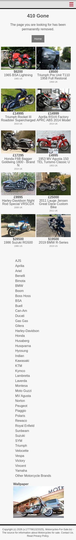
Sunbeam (22, 431)
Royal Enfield (24, 425)
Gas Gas (21, 321)
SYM (18, 440)
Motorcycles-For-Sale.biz (58, 529)
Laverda (21, 381)
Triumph (21, 445)
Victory (20, 460)
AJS (18, 260)
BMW (19, 285)
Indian (19, 356)
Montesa (21, 385)
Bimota (20, 281)
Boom (19, 291)
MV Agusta (23, 396)
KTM (18, 366)
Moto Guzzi (23, 391)
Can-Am (21, 310)
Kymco (20, 371)
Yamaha (21, 470)
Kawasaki (22, 360)
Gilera (19, 325)
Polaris (20, 415)
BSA (18, 301)
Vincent (20, 465)
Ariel (18, 271)
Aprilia (19, 266)
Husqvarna (23, 346)
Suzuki (20, 435)
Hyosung (21, 350)
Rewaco (21, 420)
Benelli (20, 276)
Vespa (19, 456)
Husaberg (22, 341)
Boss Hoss (23, 296)
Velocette (22, 450)
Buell (18, 306)
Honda (20, 335)
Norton (20, 400)
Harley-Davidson (27, 331)
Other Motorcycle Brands (33, 475)
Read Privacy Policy (37, 536)
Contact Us (67, 532)
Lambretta (22, 375)
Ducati (19, 316)
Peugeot (21, 406)
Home (38, 38)
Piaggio (20, 410)
